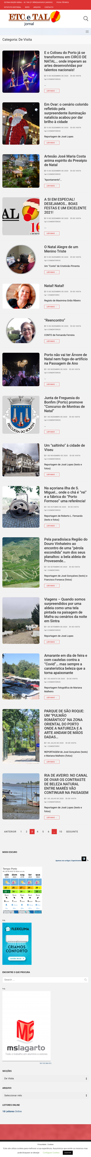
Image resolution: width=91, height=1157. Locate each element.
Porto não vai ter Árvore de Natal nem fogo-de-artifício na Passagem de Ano (66, 359)
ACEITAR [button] (67, 1153)
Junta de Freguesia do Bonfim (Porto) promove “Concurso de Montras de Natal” (64, 404)
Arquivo (37, 7)
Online (12, 1111)
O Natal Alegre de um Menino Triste (61, 249)
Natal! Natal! (54, 286)
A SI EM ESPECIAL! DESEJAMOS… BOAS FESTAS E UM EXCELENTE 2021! (65, 205)
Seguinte (72, 831)
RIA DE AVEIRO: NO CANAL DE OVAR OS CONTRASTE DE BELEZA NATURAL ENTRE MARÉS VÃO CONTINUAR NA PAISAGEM (66, 784)
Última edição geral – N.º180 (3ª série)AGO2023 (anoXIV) (28, 2)
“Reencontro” (54, 320)
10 (60, 831)
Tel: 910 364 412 (45, 1063)
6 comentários (52, 329)
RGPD (27, 7)
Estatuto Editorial (12, 7)
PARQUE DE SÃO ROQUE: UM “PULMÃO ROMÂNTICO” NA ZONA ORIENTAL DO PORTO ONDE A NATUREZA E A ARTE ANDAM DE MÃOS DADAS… (64, 724)
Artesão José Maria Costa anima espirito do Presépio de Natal (65, 160)
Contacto (49, 7)
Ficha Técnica (63, 2)
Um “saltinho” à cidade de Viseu (64, 447)
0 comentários (52, 79)
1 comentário (51, 295)
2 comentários (52, 682)
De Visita (75, 76)
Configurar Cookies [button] (51, 1152)
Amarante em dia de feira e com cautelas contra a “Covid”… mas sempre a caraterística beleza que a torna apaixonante (65, 664)
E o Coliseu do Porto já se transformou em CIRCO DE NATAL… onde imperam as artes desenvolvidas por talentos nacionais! (65, 61)
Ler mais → (52, 91)
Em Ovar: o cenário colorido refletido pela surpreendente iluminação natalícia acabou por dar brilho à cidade (66, 113)
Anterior (10, 831)
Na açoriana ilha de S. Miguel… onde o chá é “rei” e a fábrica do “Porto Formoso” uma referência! (65, 494)
